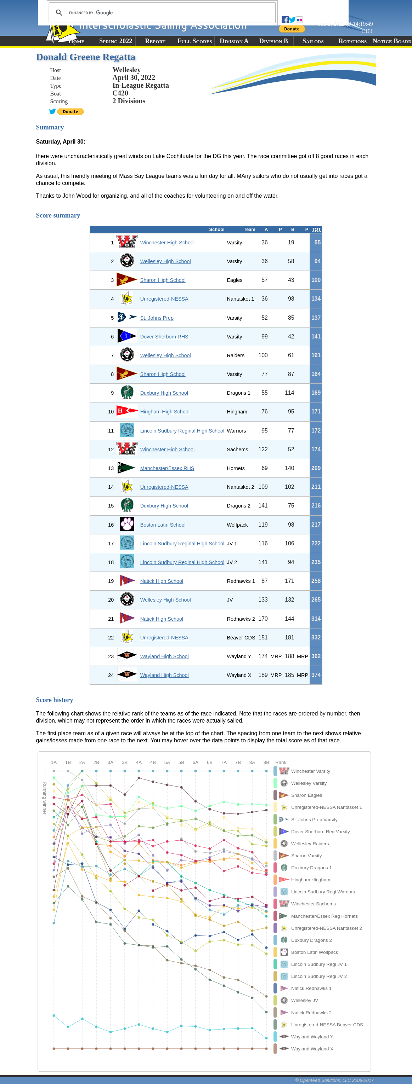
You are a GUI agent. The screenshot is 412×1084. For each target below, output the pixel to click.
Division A (234, 41)
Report (155, 41)
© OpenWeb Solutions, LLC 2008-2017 (334, 1080)
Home (76, 41)
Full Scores (194, 41)
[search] (161, 12)
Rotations (352, 41)
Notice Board (391, 41)
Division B (273, 41)
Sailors (313, 41)
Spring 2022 (115, 41)
